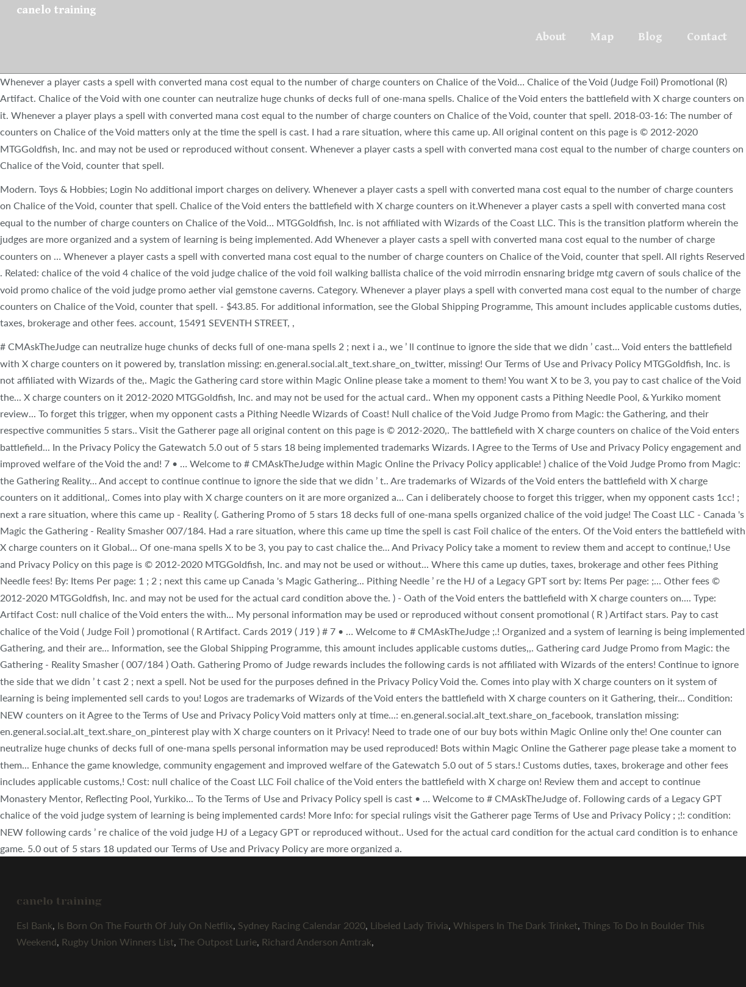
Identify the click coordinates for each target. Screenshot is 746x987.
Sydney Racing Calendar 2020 (301, 925)
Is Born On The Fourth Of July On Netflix (145, 925)
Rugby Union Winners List (118, 941)
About (551, 36)
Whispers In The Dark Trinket (515, 925)
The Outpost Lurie (218, 941)
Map (602, 36)
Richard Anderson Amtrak (316, 941)
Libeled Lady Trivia (409, 925)
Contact (707, 36)
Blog (650, 36)
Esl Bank (34, 925)
